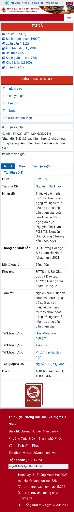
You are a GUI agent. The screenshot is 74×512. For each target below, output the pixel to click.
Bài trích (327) (14, 53)
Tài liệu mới (11, 103)
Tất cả (37, 25)
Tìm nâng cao (12, 88)
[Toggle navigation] (69, 17)
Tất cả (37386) (14, 34)
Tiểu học (42, 345)
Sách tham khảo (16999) (21, 38)
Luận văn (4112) (15, 43)
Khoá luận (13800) (17, 62)
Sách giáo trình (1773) (19, 58)
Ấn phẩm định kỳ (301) (19, 48)
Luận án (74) (13, 67)
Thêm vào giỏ (13, 154)
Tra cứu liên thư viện (17, 118)
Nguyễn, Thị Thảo (48, 186)
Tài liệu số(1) (13, 172)
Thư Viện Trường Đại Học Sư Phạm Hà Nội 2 (33, 3)
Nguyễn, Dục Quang (50, 364)
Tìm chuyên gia (13, 96)
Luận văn (12, 127)
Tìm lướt (9, 110)
